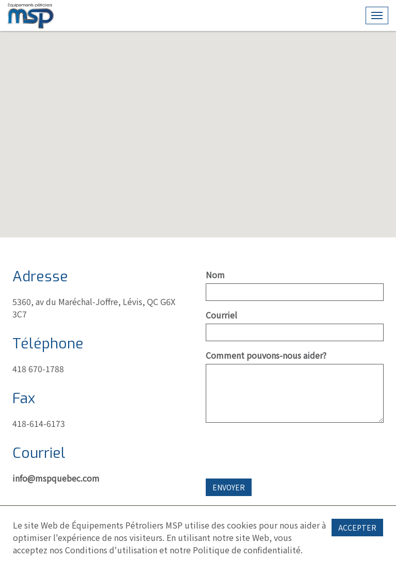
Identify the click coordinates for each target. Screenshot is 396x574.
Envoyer (228, 487)
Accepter (357, 527)
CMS (31, 15)
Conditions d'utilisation (111, 550)
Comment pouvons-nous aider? (266, 355)
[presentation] (284, 450)
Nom (215, 274)
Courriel (221, 315)
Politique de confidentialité (247, 550)
